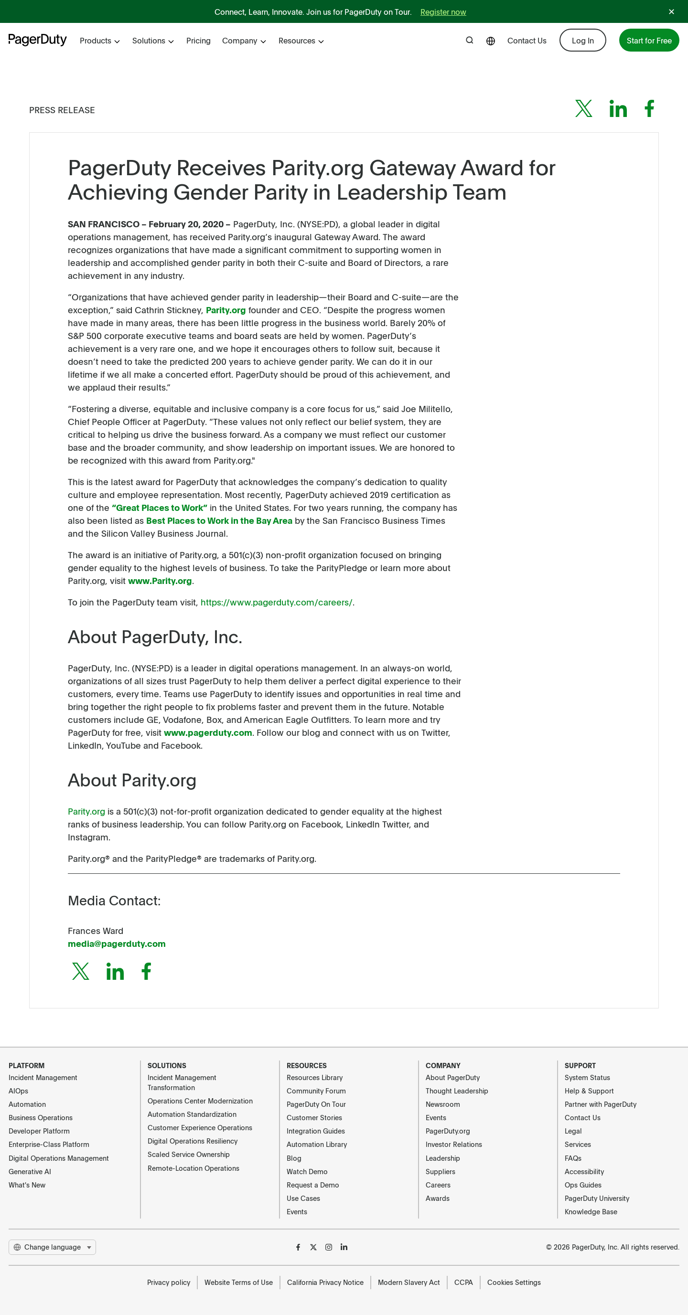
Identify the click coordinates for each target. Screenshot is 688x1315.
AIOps (18, 1090)
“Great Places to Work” (159, 507)
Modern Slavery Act (409, 1282)
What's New (27, 1184)
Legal (573, 1130)
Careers (438, 1184)
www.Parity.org (160, 580)
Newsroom (443, 1104)
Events (297, 1211)
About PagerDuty (453, 1077)
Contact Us (527, 40)
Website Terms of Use (238, 1282)
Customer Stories (314, 1117)
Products (100, 40)
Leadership (443, 1158)
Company (244, 40)
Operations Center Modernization (200, 1100)
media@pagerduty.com (117, 943)
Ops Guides (583, 1184)
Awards (438, 1198)
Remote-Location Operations (193, 1168)
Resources (302, 40)
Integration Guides (316, 1130)
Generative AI (30, 1171)
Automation (27, 1104)
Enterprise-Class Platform (49, 1144)
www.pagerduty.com (208, 732)
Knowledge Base (591, 1211)
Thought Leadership (457, 1090)
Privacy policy (168, 1282)
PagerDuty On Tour (316, 1104)
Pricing (198, 40)
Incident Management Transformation (182, 1082)
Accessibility (584, 1171)
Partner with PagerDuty (600, 1104)
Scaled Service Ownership (189, 1154)
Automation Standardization (192, 1114)
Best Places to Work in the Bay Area (219, 520)
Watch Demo (307, 1171)
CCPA (463, 1282)
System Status (587, 1077)
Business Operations (41, 1117)
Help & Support (589, 1090)
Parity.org (226, 310)
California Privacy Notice (325, 1282)
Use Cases (303, 1198)
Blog (294, 1158)
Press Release (62, 110)
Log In (583, 40)
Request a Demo (313, 1184)
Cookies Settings (514, 1282)
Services (578, 1144)
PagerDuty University (597, 1198)
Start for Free (649, 40)
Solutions (153, 40)
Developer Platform (39, 1130)
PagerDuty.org (448, 1130)
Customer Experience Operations (200, 1127)
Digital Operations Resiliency (192, 1140)
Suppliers (440, 1171)
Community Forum (316, 1090)
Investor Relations (454, 1144)
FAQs (573, 1158)
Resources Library (315, 1077)
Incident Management (43, 1077)
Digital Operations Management (59, 1158)
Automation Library (317, 1144)
